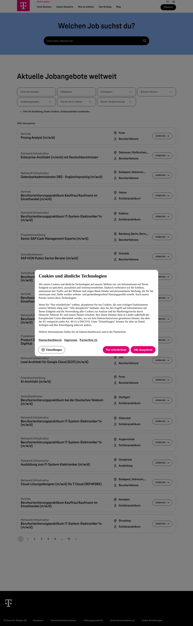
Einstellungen (51, 350)
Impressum (70, 339)
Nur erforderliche (116, 349)
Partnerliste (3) (88, 339)
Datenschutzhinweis (50, 339)
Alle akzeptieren (143, 349)
